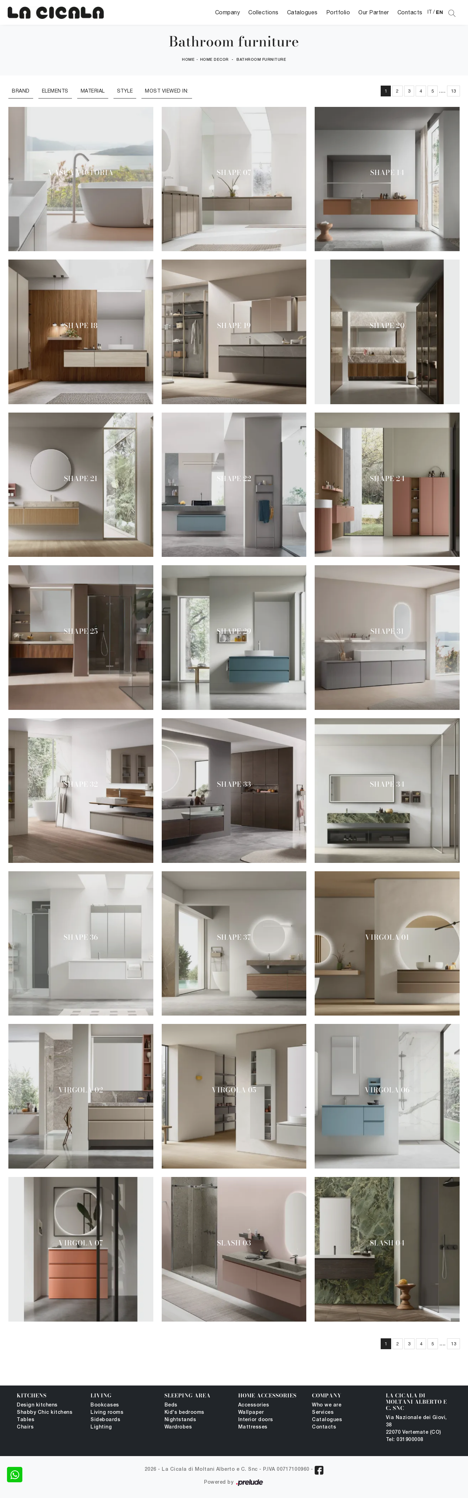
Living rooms (106, 1412)
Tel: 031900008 (404, 1440)
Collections (263, 12)
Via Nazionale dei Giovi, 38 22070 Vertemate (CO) (416, 1425)
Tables (25, 1420)
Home (188, 59)
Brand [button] (21, 91)
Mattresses (253, 1427)
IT (429, 12)
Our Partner (373, 12)
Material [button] (93, 91)
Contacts (410, 12)
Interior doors (255, 1420)
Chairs (25, 1427)
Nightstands (180, 1420)
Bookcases (104, 1405)
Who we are (326, 1405)
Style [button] (125, 91)
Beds (170, 1405)
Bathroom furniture (261, 59)
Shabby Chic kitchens (44, 1412)
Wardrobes (178, 1427)
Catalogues (302, 12)
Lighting (101, 1427)
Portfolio (338, 12)
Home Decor (214, 59)
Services (323, 1412)
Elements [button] (55, 91)
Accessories (253, 1405)
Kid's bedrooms (184, 1412)
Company (227, 12)
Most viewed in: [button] (167, 91)
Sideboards (105, 1420)
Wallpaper (251, 1412)
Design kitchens (37, 1405)
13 (453, 91)
